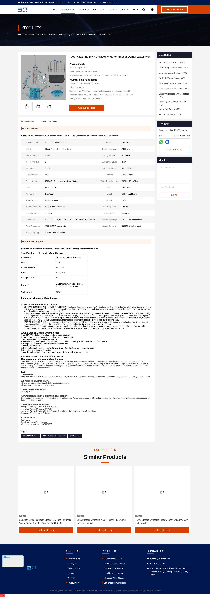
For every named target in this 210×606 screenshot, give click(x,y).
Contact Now (174, 149)
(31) (174, 88)
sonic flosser (75, 445)
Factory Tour (73, 573)
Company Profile (75, 568)
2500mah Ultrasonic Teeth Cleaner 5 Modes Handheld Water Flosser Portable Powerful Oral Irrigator (45, 531)
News (113, 9)
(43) (173, 83)
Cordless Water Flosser (113, 578)
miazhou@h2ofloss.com (85, 2)
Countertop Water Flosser (114, 573)
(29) (174, 95)
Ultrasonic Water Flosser (45, 34)
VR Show (84, 9)
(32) (173, 68)
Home (53, 9)
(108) (172, 62)
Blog (135, 9)
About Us (99, 9)
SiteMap (71, 587)
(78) (172, 78)
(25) (169, 109)
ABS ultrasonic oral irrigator (54, 445)
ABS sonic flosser (30, 445)
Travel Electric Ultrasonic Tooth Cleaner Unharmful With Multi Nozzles (161, 531)
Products (68, 9)
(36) (170, 114)
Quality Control (74, 578)
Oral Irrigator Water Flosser (115, 592)
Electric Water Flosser (113, 568)
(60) (172, 103)
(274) (173, 73)
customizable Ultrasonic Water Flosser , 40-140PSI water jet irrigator (101, 531)
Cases (124, 9)
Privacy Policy (73, 592)
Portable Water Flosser (113, 583)
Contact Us (72, 583)
